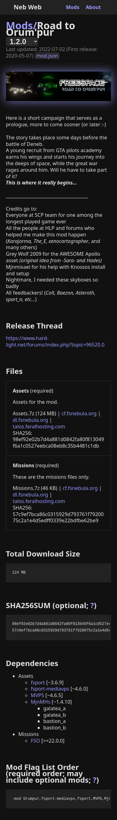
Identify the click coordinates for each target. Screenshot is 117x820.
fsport (38, 682)
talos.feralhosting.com (39, 426)
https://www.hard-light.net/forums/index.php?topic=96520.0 (55, 341)
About (93, 7)
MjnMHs (41, 701)
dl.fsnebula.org (30, 420)
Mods (72, 7)
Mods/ (21, 25)
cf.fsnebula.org (78, 413)
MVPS (37, 695)
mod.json (47, 55)
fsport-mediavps (50, 688)
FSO (35, 740)
